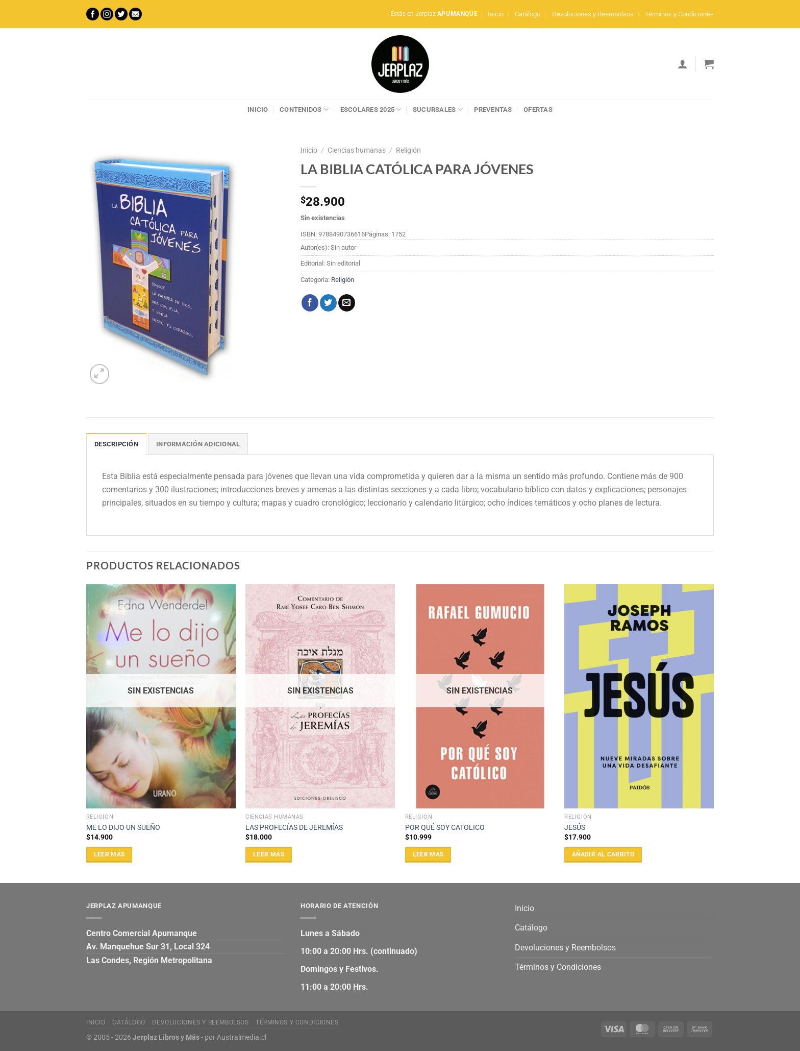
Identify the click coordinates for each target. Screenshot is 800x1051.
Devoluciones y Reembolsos (593, 14)
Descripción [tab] (116, 444)
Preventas (493, 109)
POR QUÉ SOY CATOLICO (445, 827)
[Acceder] (683, 64)
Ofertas (538, 109)
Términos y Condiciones (679, 14)
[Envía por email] (346, 303)
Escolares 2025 (371, 109)
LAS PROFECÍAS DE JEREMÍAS (294, 827)
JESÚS (574, 827)
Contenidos (304, 109)
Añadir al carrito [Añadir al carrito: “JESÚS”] (603, 854)
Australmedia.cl (241, 1037)
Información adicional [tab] (198, 444)
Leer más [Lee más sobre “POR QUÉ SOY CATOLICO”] (428, 854)
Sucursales (438, 109)
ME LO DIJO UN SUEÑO (123, 827)
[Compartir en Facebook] (310, 303)
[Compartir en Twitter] (328, 303)
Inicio (496, 14)
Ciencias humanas (357, 150)
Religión (408, 150)
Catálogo (527, 14)
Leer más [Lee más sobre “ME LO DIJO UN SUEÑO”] (109, 854)
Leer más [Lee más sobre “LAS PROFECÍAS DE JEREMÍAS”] (268, 854)
